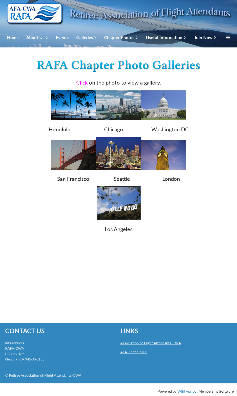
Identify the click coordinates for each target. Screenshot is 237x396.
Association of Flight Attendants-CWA (150, 343)
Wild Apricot (187, 391)
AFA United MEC (133, 352)
